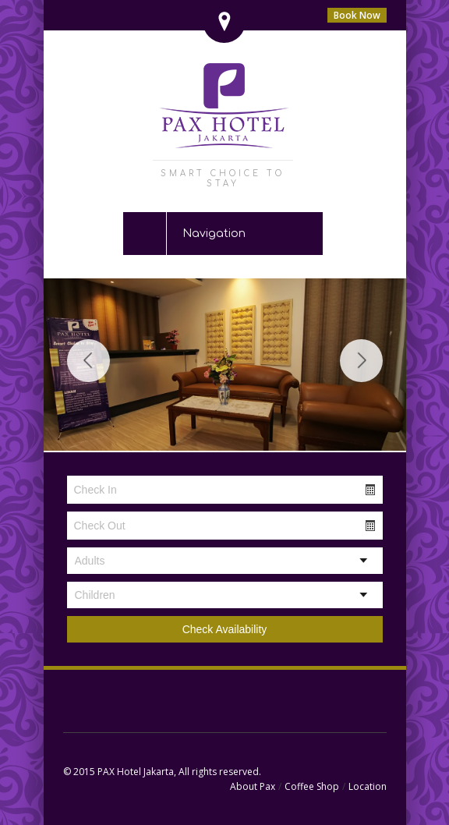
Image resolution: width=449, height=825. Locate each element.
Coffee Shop (312, 786)
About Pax (252, 786)
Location (367, 786)
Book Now (357, 15)
